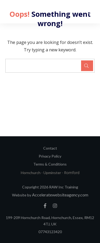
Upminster (52, 172)
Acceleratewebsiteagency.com (60, 194)
